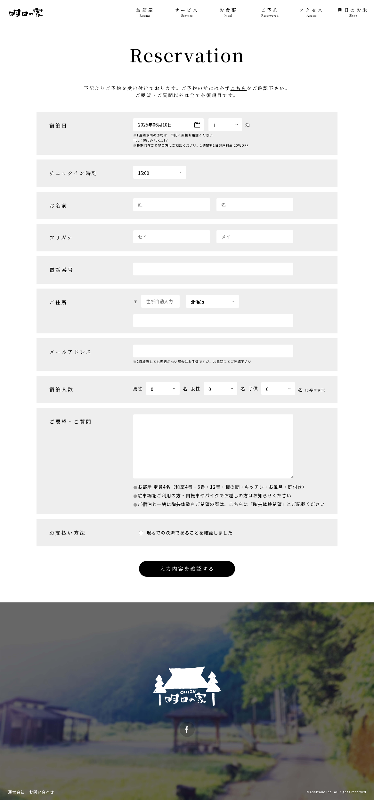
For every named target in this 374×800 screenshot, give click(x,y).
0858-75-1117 (155, 140)
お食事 (228, 13)
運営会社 (16, 792)
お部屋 (145, 13)
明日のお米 (353, 13)
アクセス (311, 13)
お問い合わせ (41, 792)
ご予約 (270, 13)
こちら (239, 88)
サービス (186, 13)
